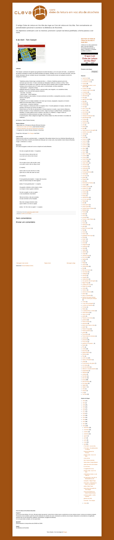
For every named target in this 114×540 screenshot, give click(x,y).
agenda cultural (86, 99)
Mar (83, 268)
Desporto (84, 179)
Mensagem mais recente (22, 263)
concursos (84, 164)
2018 (84, 409)
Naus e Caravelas (86, 295)
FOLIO (84, 215)
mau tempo (85, 271)
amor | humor (85, 108)
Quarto (84, 345)
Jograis (84, 250)
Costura (84, 173)
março (85, 503)
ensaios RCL (85, 188)
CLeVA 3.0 (84, 144)
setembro (86, 433)
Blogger (65, 532)
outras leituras (85, 312)
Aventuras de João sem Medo (24, 126)
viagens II (84, 387)
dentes (84, 177)
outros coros (85, 314)
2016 (84, 413)
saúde (83, 361)
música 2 (84, 290)
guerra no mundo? (86, 228)
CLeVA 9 (84, 157)
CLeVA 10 (84, 141)
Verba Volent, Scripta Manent (91, 462)
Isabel (83, 248)
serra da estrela (86, 367)
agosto (85, 436)
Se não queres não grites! (88, 363)
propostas (84, 339)
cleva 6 (84, 150)
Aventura (84, 121)
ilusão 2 (84, 239)
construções (85, 168)
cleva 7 (84, 152)
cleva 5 (84, 148)
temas (83, 379)
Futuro (84, 222)
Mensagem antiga (71, 263)
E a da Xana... (87, 466)
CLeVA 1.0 (23, 213)
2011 (84, 423)
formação (84, 217)
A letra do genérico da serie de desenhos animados (30, 128)
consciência (85, 166)
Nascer (84, 293)
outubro (86, 431)
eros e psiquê (85, 190)
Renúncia (84, 354)
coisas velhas (85, 163)
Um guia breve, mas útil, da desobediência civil (90, 478)
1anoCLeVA (85, 78)
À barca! (84, 83)
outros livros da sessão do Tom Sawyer (90, 489)
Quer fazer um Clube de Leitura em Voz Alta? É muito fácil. (88, 40)
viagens (84, 385)
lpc (83, 261)
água (83, 101)
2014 (84, 417)
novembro (86, 429)
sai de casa (85, 358)
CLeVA (84, 137)
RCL (83, 347)
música (84, 288)
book (83, 128)
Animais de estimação (87, 115)
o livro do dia (87, 458)
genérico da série (88, 498)
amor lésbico (85, 112)
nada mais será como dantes (90, 464)
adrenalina (84, 95)
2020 (84, 405)
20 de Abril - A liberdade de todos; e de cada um (90, 483)
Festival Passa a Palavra (88, 208)
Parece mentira (86, 321)
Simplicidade (85, 370)
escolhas (84, 193)
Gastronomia (85, 224)
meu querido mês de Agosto (89, 281)
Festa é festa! (85, 206)
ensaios (84, 184)
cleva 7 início (85, 153)
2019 (84, 407)
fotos (83, 221)
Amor (83, 106)
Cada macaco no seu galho (88, 130)
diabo (83, 181)
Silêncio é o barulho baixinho (89, 368)
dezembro (86, 427)
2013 (84, 419)
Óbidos (84, 309)
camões (84, 134)
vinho (83, 388)
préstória (84, 338)
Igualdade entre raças (87, 235)
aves (83, 124)
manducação (85, 266)
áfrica (83, 97)
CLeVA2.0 (84, 161)
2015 (84, 415)
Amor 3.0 (84, 110)
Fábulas (84, 201)
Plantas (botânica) (86, 330)
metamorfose (85, 279)
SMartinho (84, 372)
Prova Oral (84, 341)
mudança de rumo (86, 284)
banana (84, 126)
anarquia (84, 113)
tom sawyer (28, 213)
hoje (83, 230)
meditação (84, 273)
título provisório (86, 381)
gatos (83, 226)
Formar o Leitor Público (88, 219)
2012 (84, 421)
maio (85, 442)
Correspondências (86, 172)
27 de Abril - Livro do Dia (89, 446)
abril (85, 444)
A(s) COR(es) (85, 94)
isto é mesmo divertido (89, 460)
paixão (84, 316)
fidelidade (84, 210)
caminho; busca (86, 132)
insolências (85, 246)
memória (84, 275)
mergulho (84, 277)
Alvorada (84, 104)
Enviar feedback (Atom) (27, 265)
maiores (84, 264)
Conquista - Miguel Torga (90, 480)
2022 (84, 400)
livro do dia (85, 257)
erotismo (84, 192)
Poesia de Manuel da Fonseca (89, 452)
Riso (83, 356)
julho (85, 438)
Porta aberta (85, 334)
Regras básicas (86, 352)
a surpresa (84, 92)
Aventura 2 (85, 123)
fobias (83, 213)
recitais (84, 348)
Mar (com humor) (86, 270)
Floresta (84, 212)
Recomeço (84, 350)
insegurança (85, 244)
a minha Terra (85, 88)
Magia (83, 262)
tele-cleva (84, 377)
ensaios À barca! (86, 186)
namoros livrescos (86, 291)
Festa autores (85, 204)
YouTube (84, 394)
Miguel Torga (85, 282)
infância (84, 241)
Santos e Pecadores (87, 359)
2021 (84, 403)
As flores (84, 119)
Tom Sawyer (31, 133)
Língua (84, 253)
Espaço (84, 195)
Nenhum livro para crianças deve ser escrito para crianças (89, 298)
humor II (84, 233)
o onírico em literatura (87, 305)
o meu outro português (87, 303)
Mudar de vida (85, 286)
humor (83, 232)
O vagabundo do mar (89, 468)
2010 (84, 425)
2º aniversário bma (86, 80)
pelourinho (84, 323)
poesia (84, 332)
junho (85, 440)
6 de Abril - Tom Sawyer (89, 500)
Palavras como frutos (87, 318)
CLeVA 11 (84, 143)
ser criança (85, 365)
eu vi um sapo (85, 199)
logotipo (84, 259)
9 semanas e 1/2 (86, 81)
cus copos (84, 175)
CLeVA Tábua (85, 159)
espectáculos (85, 197)
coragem (84, 170)
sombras (84, 374)
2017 (84, 411)
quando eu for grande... (88, 343)
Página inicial (47, 263)
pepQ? (84, 327)
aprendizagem (85, 117)
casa (83, 135)
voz (83, 392)
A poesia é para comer (87, 90)
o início (84, 301)
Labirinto (84, 252)
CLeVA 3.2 (84, 146)
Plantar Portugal (86, 329)
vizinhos (84, 390)
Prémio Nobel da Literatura (88, 336)
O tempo (84, 307)
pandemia (84, 319)
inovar (83, 242)
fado (83, 202)
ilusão (83, 237)
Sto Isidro (84, 376)
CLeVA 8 (84, 155)
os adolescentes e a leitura (88, 310)
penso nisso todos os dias (88, 325)
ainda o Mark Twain (88, 486)
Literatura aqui (85, 255)
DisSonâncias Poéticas (87, 183)
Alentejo (84, 103)
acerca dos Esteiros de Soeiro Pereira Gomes (90, 492)
